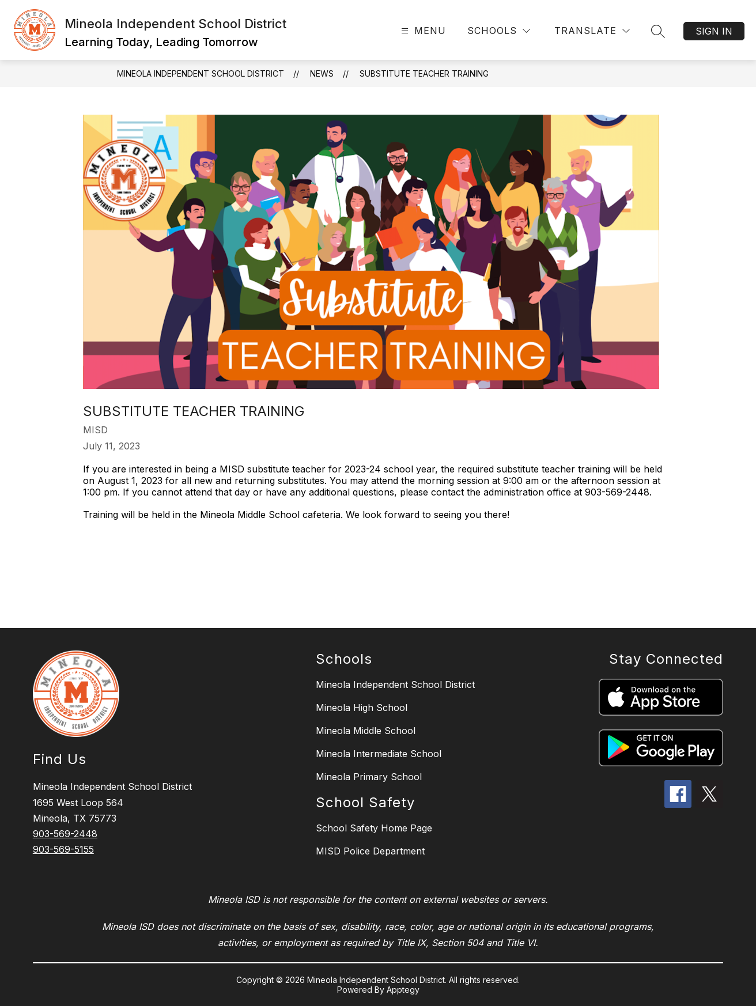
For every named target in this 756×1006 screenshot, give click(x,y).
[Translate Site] (592, 31)
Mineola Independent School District (200, 73)
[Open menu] (422, 31)
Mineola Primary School (369, 776)
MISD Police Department (370, 851)
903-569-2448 (65, 833)
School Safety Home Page (374, 828)
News (322, 73)
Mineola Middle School (365, 730)
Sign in (713, 31)
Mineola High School (361, 707)
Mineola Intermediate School (378, 753)
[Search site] (658, 31)
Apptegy (403, 989)
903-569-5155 (63, 849)
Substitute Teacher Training (424, 73)
